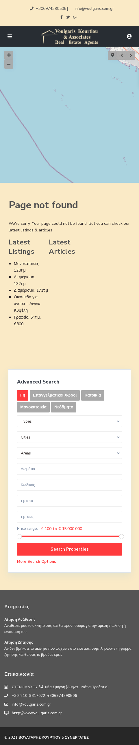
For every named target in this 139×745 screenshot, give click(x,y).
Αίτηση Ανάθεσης (20, 619)
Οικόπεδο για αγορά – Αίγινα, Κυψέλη (27, 303)
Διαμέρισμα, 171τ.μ (31, 290)
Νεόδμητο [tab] (63, 407)
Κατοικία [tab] (92, 395)
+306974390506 (51, 8)
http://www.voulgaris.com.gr (37, 713)
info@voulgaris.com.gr (31, 704)
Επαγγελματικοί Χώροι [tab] (55, 395)
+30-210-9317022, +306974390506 (44, 695)
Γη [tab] (22, 395)
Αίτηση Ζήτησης (18, 642)
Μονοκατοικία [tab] (33, 407)
